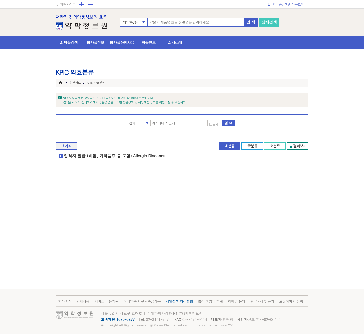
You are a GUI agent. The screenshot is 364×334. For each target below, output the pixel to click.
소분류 (275, 145)
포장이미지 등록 (291, 301)
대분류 (229, 145)
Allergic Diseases (149, 156)
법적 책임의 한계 (210, 301)
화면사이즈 (67, 4)
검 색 (250, 22)
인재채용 (82, 301)
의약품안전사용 (122, 42)
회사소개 (175, 42)
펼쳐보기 (299, 145)
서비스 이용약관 (107, 301)
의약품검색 (131, 22)
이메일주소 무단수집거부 (142, 301)
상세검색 (269, 22)
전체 (132, 123)
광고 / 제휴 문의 (262, 301)
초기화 (67, 145)
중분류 (252, 145)
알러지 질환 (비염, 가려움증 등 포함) (98, 156)
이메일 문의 (236, 301)
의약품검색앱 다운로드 (288, 4)
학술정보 (149, 42)
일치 (215, 124)
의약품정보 (95, 42)
